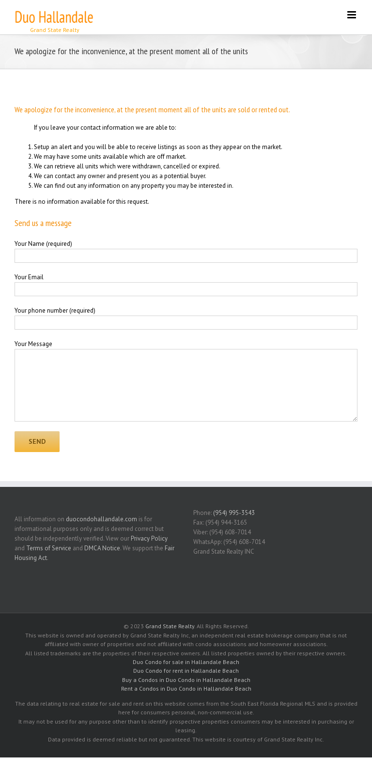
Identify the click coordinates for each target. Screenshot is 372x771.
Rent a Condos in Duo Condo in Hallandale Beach (186, 688)
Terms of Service (48, 548)
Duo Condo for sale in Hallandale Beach (186, 661)
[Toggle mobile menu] (352, 15)
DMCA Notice (102, 548)
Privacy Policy (149, 538)
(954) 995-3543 (234, 513)
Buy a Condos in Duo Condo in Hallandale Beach (186, 679)
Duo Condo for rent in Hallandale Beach (186, 670)
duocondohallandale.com (101, 519)
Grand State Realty (169, 626)
